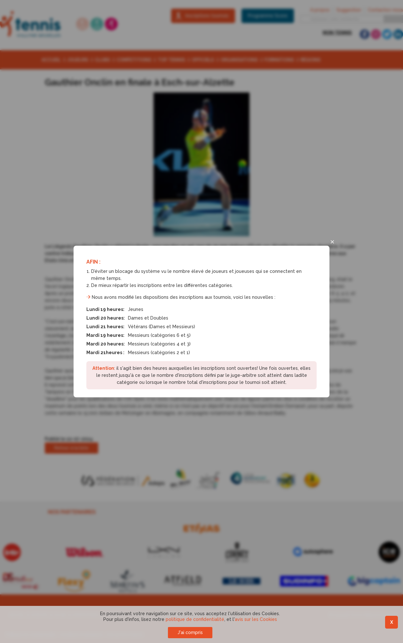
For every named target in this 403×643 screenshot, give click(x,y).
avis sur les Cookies (256, 619)
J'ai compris (190, 632)
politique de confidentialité (195, 619)
